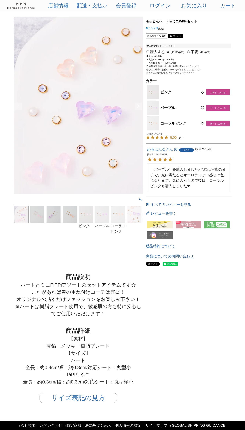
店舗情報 (58, 5)
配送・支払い (92, 5)
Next (138, 106)
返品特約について (160, 246)
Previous (18, 106)
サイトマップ (156, 425)
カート (228, 5)
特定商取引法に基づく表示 (89, 425)
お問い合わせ (51, 425)
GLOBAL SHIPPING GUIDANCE (199, 425)
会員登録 (126, 5)
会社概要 (28, 425)
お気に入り (194, 5)
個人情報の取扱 (128, 425)
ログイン (160, 5)
